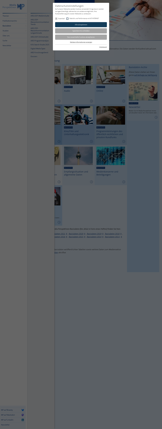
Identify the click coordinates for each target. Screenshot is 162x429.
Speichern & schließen (81, 31)
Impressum (103, 47)
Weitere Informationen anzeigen (81, 42)
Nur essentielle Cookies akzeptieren (81, 37)
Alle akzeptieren (81, 24)
